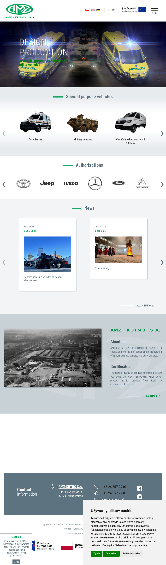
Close (16, 561)
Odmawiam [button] (111, 553)
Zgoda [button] (96, 553)
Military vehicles (83, 139)
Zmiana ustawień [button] (131, 553)
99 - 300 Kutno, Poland (71, 495)
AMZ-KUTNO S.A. (71, 487)
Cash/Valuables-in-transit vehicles (130, 141)
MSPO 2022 (30, 231)
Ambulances (35, 139)
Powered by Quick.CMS (73, 529)
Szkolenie (100, 231)
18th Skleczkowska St (70, 492)
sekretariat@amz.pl (113, 499)
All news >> (144, 305)
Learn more (26, 74)
